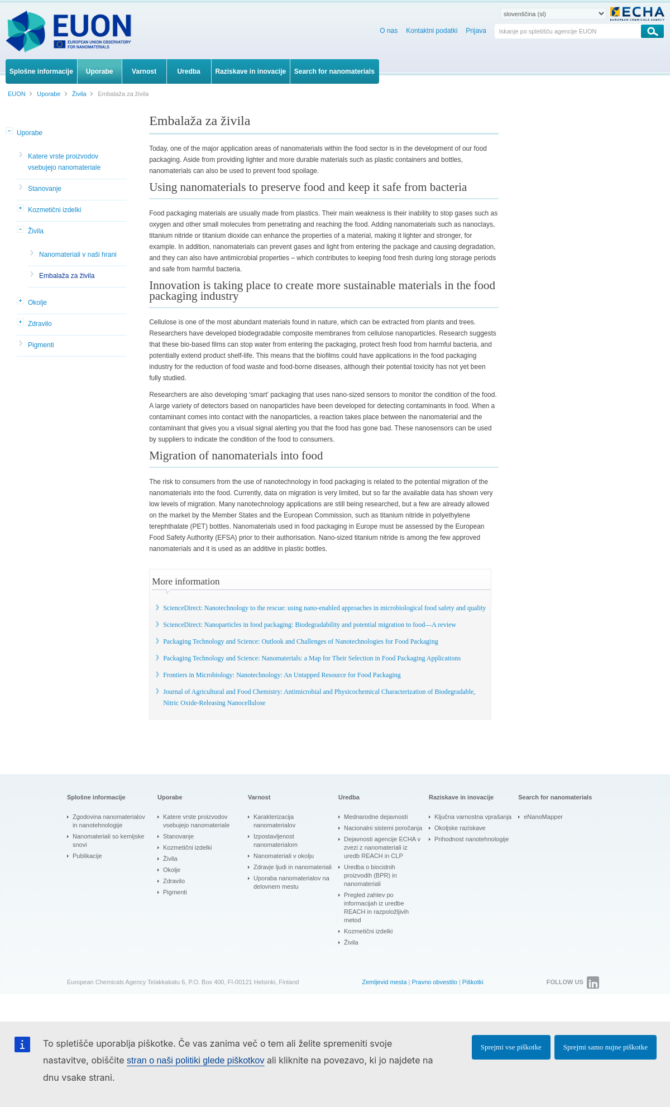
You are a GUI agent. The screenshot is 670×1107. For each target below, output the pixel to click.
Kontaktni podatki (431, 31)
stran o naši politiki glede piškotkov (195, 1060)
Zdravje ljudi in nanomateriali (292, 867)
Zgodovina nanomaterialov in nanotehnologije (109, 820)
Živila (36, 231)
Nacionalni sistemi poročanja (383, 828)
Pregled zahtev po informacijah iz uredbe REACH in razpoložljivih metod (376, 907)
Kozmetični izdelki (54, 210)
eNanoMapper (543, 816)
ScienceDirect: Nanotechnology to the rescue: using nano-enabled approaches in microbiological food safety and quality (324, 608)
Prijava (476, 31)
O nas (389, 31)
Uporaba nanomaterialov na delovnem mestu (291, 882)
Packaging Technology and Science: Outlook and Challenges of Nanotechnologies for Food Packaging (300, 641)
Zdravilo (40, 324)
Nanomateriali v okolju (283, 855)
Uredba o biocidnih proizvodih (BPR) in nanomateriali (370, 875)
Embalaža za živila (66, 276)
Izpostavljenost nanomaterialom (275, 840)
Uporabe (29, 133)
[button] (10, 131)
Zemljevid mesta (384, 982)
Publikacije (87, 855)
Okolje (37, 302)
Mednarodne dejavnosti (376, 816)
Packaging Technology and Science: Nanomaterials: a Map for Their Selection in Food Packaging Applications (312, 658)
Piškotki (473, 982)
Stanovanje (44, 189)
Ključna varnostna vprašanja (472, 816)
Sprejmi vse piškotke (511, 1047)
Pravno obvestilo (434, 982)
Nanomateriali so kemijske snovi (108, 840)
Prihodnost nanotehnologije (471, 839)
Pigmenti (41, 345)
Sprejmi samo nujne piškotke (605, 1047)
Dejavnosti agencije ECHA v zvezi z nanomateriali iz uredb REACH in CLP (382, 847)
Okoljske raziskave (460, 828)
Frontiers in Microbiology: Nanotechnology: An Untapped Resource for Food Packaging (282, 675)
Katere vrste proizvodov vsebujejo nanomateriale (64, 161)
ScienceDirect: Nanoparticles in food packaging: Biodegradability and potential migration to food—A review (309, 625)
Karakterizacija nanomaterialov (274, 820)
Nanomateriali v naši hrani (78, 254)
